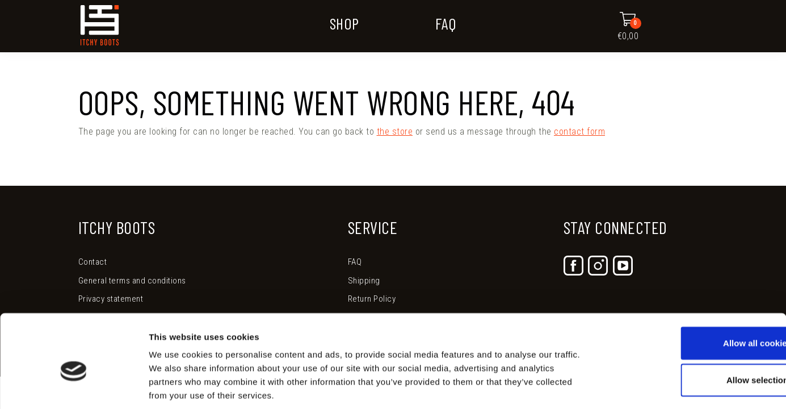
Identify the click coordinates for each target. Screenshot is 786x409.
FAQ (446, 23)
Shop (344, 23)
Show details (595, 386)
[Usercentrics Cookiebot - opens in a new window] (73, 386)
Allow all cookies (691, 288)
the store (395, 131)
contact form (579, 131)
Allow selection (691, 326)
